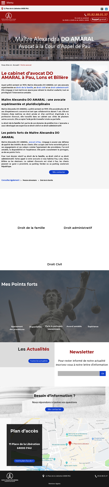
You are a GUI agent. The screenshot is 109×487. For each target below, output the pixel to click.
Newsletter (82, 358)
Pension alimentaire (30, 180)
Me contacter (59, 172)
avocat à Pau (35, 142)
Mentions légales (54, 484)
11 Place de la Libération (16, 9)
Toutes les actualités (39, 361)
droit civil (40, 87)
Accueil (16, 65)
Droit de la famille (46, 180)
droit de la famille (24, 87)
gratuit (99, 19)
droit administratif (59, 87)
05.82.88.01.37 (97, 14)
